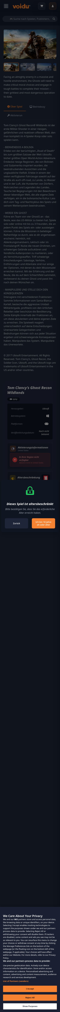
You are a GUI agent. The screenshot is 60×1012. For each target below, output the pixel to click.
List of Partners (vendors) (15, 986)
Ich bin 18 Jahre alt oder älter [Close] (43, 523)
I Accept (30, 993)
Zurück (16, 523)
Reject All (30, 1002)
